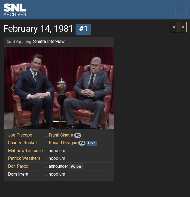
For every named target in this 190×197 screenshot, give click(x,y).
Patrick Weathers (24, 158)
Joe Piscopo (20, 135)
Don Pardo (18, 166)
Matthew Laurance (25, 150)
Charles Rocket (22, 143)
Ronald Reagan (63, 143)
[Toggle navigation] (181, 10)
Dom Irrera (18, 174)
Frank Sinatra (61, 135)
